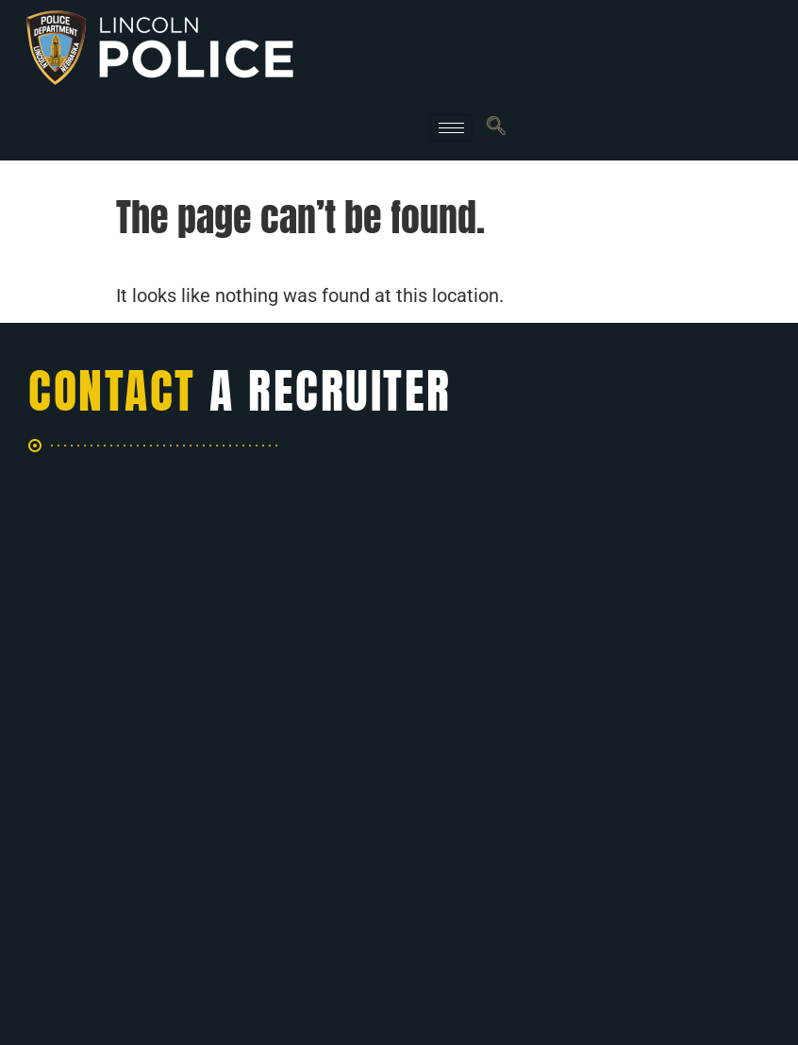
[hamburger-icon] (451, 128)
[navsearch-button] (496, 127)
